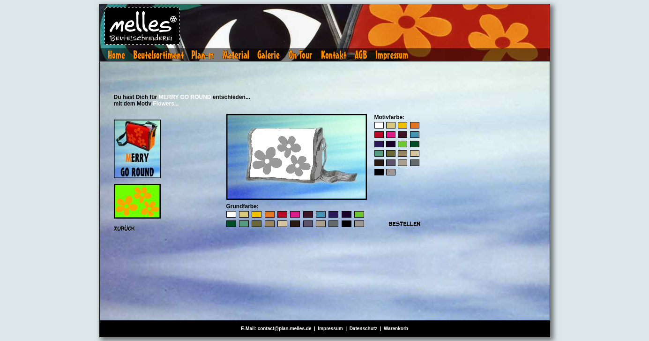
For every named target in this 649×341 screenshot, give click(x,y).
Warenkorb (396, 328)
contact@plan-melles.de (285, 328)
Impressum (330, 328)
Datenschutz (363, 328)
